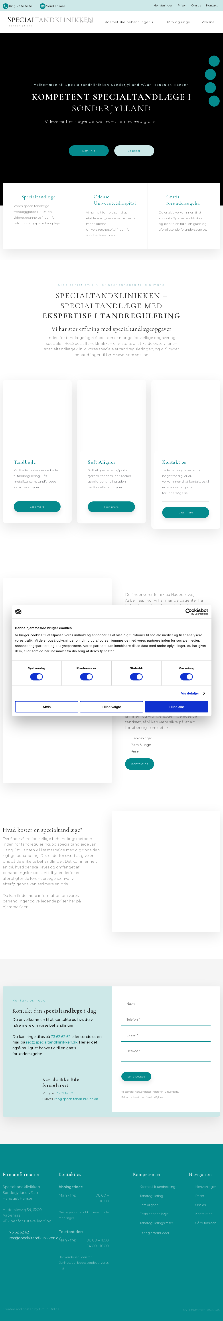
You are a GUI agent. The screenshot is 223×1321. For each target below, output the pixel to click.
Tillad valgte (111, 706)
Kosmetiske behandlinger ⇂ (129, 22)
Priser (182, 5)
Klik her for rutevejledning (27, 1221)
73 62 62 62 (61, 1037)
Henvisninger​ (141, 738)
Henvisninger (163, 5)
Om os (196, 5)
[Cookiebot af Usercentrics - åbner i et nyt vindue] (188, 612)
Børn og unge (177, 22)
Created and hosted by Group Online (31, 1309)
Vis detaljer (190, 693)
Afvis (47, 706)
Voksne (208, 22)
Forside (86, 22)
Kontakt (212, 5)
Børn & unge (141, 745)
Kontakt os (139, 764)
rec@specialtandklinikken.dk (51, 1042)
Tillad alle (176, 706)
